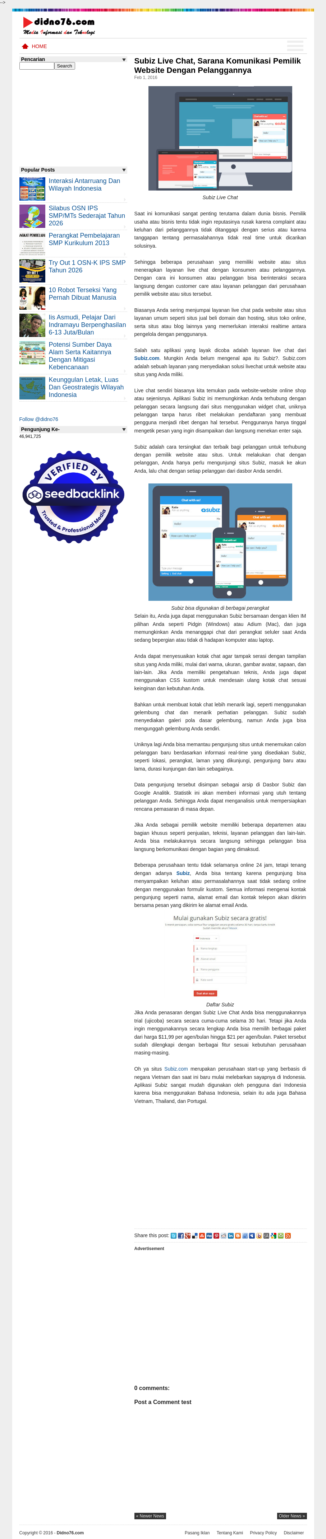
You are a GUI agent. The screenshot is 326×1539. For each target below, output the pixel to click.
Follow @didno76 (38, 419)
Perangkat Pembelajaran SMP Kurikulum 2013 (84, 239)
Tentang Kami (230, 1532)
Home (39, 46)
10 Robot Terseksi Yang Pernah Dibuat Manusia (83, 293)
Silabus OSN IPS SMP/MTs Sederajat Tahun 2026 (87, 216)
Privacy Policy (263, 1532)
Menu (295, 45)
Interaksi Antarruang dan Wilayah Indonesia (84, 184)
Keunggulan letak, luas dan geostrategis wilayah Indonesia (86, 387)
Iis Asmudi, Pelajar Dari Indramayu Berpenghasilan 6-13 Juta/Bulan (87, 325)
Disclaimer (294, 1532)
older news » (292, 1516)
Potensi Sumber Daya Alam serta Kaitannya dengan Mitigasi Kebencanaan (80, 356)
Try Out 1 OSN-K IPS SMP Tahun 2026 (87, 266)
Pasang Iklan (197, 1532)
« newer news (150, 1516)
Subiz (183, 873)
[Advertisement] (220, 1165)
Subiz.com (147, 358)
